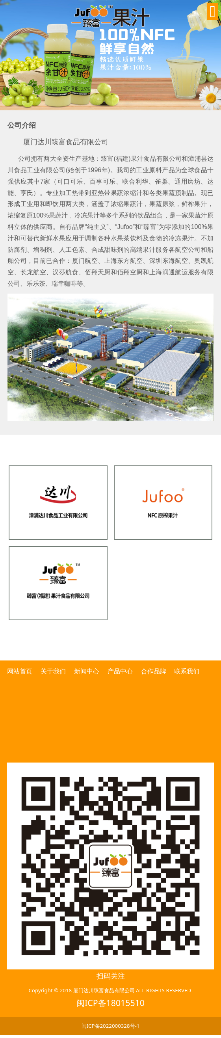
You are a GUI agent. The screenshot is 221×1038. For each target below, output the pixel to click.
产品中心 (120, 671)
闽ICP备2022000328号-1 (111, 1025)
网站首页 (20, 671)
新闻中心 (86, 671)
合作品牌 (153, 671)
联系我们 (186, 671)
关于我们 (53, 671)
